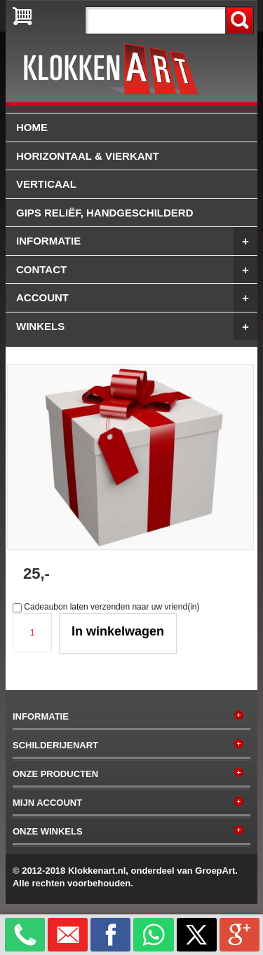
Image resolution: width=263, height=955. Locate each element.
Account (136, 298)
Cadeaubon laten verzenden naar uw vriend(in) (111, 607)
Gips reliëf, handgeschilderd (105, 213)
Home (32, 127)
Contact (136, 270)
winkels (136, 326)
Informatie (136, 241)
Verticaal (46, 184)
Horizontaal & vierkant (87, 156)
